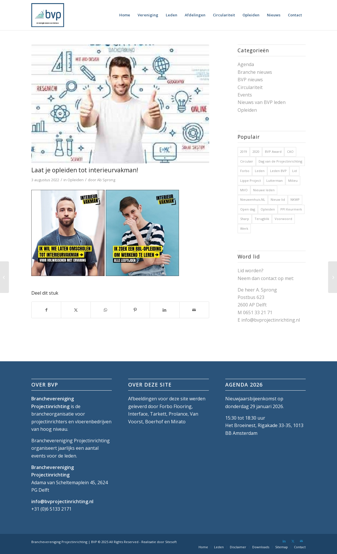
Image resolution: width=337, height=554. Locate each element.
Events (245, 95)
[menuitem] (124, 15)
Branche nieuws (255, 72)
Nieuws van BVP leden (262, 102)
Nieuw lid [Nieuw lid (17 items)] (278, 199)
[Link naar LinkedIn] (284, 541)
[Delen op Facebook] (46, 310)
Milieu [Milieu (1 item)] (293, 180)
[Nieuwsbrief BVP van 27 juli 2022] (4, 277)
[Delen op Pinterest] (135, 310)
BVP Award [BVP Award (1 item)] (273, 151)
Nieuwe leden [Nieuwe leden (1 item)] (264, 190)
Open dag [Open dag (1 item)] (247, 209)
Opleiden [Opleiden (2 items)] (268, 209)
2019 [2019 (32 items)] (243, 151)
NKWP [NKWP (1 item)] (295, 199)
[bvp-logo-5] (47, 15)
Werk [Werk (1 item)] (244, 228)
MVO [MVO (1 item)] (244, 190)
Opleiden (76, 179)
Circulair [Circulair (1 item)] (246, 161)
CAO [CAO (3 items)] (290, 151)
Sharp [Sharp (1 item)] (244, 219)
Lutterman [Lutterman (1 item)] (274, 180)
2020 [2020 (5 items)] (256, 151)
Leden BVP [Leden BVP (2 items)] (278, 171)
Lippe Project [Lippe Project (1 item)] (250, 180)
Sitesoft (171, 542)
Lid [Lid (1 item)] (294, 171)
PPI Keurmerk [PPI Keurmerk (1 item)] (291, 209)
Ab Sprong (106, 179)
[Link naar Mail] (301, 541)
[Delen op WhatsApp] (105, 310)
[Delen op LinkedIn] (164, 310)
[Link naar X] (292, 541)
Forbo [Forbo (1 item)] (244, 171)
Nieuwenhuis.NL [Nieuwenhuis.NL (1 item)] (252, 199)
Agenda (246, 64)
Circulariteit (250, 87)
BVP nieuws (250, 79)
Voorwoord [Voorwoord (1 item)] (283, 219)
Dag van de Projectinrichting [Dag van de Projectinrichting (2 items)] (280, 161)
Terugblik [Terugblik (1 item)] (262, 219)
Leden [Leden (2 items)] (260, 171)
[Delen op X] (75, 310)
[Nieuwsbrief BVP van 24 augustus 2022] (332, 277)
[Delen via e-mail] (194, 310)
